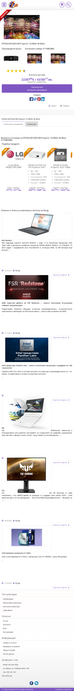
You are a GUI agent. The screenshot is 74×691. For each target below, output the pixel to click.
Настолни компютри (11, 606)
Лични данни (8, 654)
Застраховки (8, 632)
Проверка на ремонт (11, 646)
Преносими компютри (12, 603)
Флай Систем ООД (10, 664)
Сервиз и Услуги (9, 643)
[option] (13, 58)
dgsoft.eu (68, 689)
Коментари (31, 124)
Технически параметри (13, 124)
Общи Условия (9, 650)
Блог (5, 628)
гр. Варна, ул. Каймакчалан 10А (16, 668)
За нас (5, 621)
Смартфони (7, 610)
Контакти (7, 624)
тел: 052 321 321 (9, 672)
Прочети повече (61, 275)
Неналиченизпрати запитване (37, 88)
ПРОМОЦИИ (8, 599)
